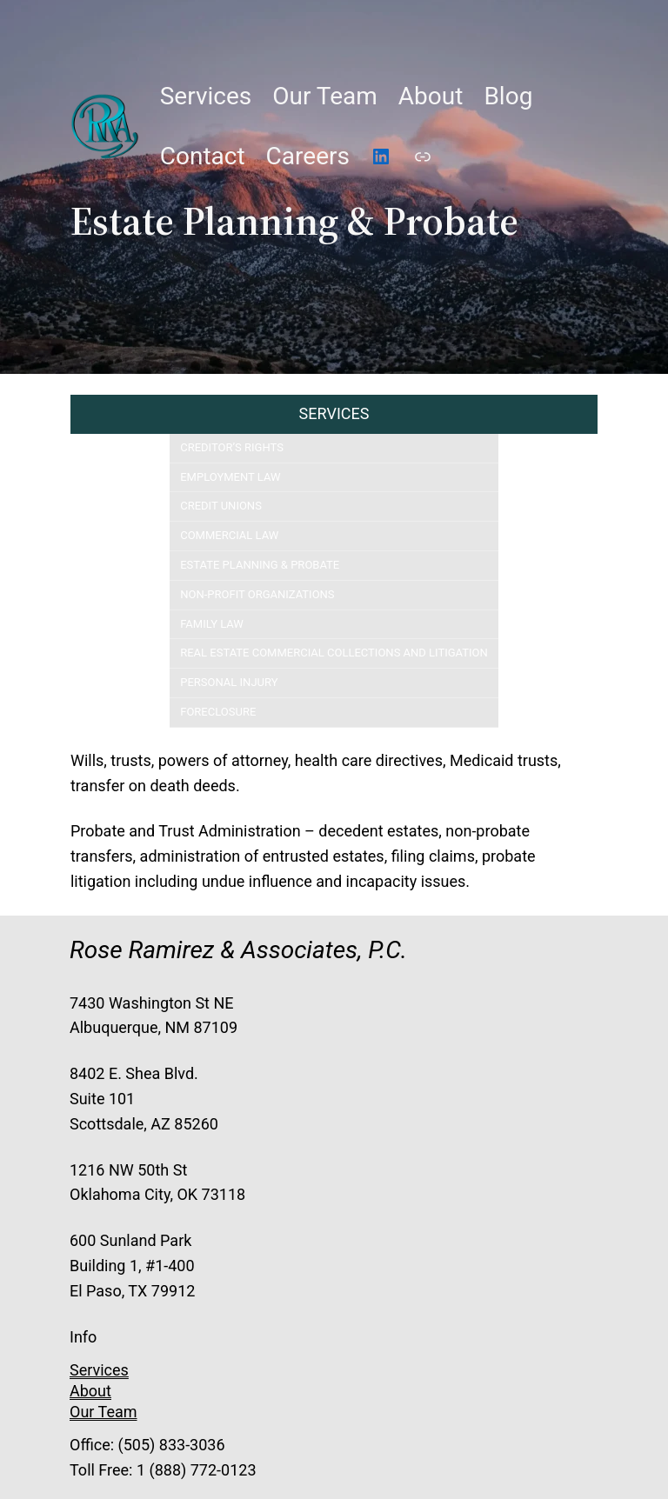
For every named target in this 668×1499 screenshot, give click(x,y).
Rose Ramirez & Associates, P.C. (238, 950)
